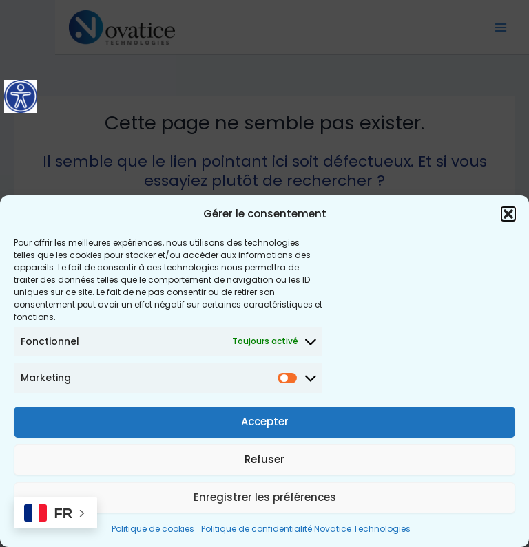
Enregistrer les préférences (265, 497)
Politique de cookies (153, 529)
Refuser (264, 459)
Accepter (265, 421)
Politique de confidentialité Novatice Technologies (306, 529)
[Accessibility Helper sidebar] (20, 96)
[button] (508, 214)
